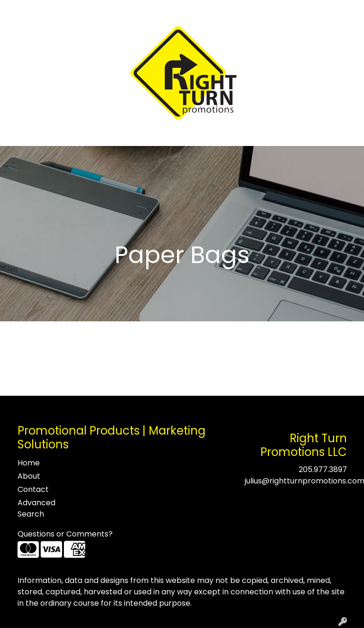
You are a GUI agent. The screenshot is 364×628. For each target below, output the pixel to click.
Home (20, 10)
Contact (136, 10)
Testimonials (90, 10)
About (49, 10)
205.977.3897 (323, 469)
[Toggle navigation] (15, 135)
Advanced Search (36, 508)
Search (233, 10)
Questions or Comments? (65, 533)
